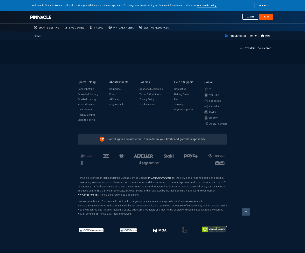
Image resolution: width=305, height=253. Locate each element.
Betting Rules (181, 94)
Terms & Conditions (150, 94)
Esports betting (86, 119)
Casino (98, 27)
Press (112, 94)
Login (250, 16)
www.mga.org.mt (88, 194)
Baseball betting (87, 99)
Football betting (87, 104)
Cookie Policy (147, 104)
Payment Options (183, 109)
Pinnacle (40, 18)
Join (266, 16)
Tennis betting (85, 109)
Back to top (246, 212)
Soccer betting (86, 89)
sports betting (49, 27)
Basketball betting (88, 94)
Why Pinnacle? (117, 104)
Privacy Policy (146, 99)
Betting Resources (156, 27)
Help (177, 99)
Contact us (180, 89)
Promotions (238, 36)
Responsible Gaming (151, 89)
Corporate (115, 89)
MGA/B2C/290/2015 (159, 177)
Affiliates (114, 99)
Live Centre (76, 27)
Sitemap (179, 104)
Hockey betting (86, 114)
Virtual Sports (123, 27)
